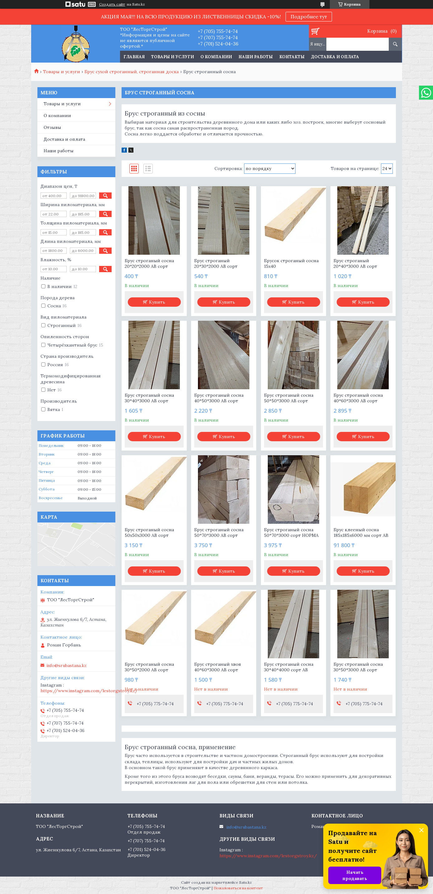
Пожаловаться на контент (238, 888)
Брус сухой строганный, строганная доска (131, 71)
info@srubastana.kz (66, 665)
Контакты (292, 56)
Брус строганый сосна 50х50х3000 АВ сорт (149, 532)
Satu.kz (245, 882)
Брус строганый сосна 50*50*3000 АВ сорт (288, 398)
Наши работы (255, 56)
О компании (216, 56)
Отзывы (52, 127)
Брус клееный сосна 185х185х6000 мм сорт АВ (361, 532)
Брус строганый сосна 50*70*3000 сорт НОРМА (291, 532)
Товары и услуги (172, 56)
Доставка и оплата (335, 56)
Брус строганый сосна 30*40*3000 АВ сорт (149, 398)
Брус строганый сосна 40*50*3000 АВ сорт (218, 398)
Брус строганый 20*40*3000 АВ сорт (355, 263)
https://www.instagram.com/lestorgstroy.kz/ (89, 690)
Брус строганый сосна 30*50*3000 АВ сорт (358, 667)
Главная (134, 56)
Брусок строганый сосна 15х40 (291, 263)
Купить (157, 302)
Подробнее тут (309, 16)
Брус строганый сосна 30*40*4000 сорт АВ (288, 667)
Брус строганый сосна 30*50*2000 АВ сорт (149, 667)
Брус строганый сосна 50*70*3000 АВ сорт (218, 532)
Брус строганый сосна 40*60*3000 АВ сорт (358, 398)
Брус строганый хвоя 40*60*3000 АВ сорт (217, 667)
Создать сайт (112, 4)
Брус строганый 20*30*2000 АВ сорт (216, 263)
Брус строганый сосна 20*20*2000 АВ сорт (149, 263)
